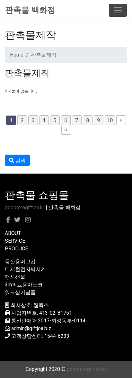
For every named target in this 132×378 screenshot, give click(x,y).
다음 (121, 120)
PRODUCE (16, 249)
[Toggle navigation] (118, 10)
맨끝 (66, 130)
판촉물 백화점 (30, 10)
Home (16, 55)
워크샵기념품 (20, 292)
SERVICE (15, 241)
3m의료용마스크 (24, 285)
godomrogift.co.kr (24, 207)
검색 (17, 161)
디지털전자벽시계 (25, 269)
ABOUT (13, 233)
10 (110, 120)
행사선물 (15, 277)
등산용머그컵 (20, 261)
